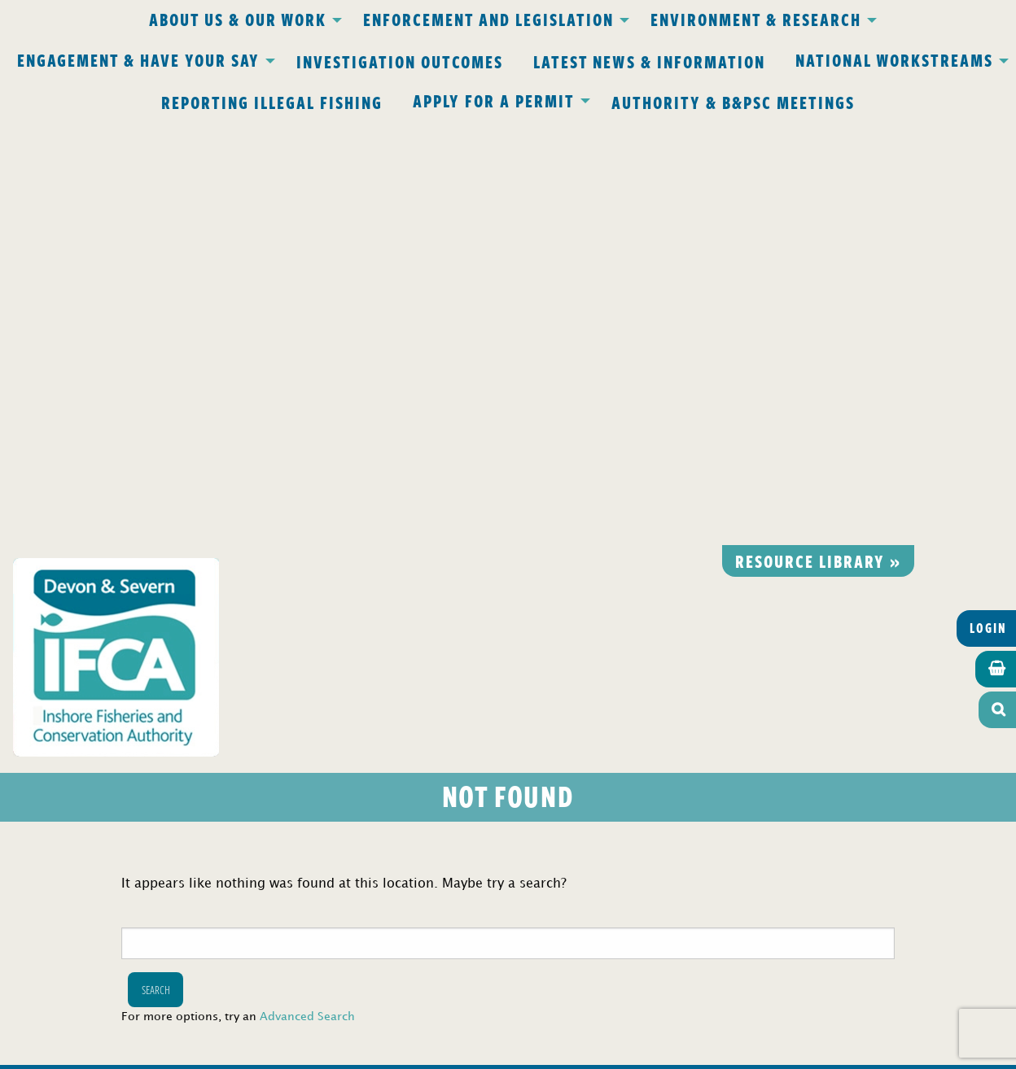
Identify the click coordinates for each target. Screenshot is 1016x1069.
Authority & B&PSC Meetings (733, 102)
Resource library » (818, 137)
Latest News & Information (649, 61)
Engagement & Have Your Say (138, 59)
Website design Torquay (395, 1051)
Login (988, 204)
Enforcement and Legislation (488, 19)
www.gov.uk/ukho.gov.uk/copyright (444, 992)
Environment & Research (755, 19)
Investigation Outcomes (399, 61)
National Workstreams (894, 59)
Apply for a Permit (494, 100)
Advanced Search (307, 593)
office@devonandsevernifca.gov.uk (279, 808)
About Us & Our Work (237, 19)
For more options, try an (238, 593)
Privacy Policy (294, 715)
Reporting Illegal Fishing (272, 102)
